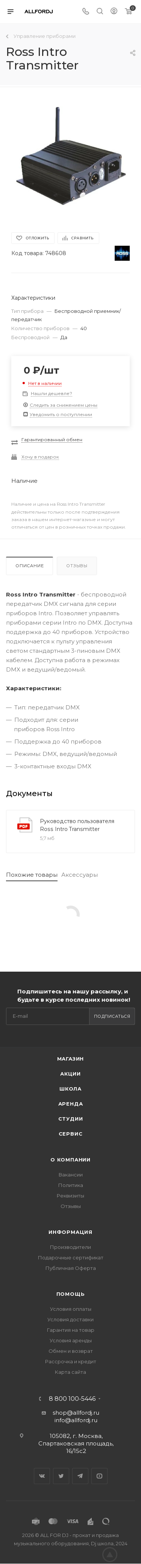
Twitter (61, 1476)
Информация (70, 1232)
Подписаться (112, 1016)
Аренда (70, 1104)
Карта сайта (70, 1372)
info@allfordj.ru (76, 1420)
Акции (70, 1074)
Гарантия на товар (70, 1330)
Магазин (70, 1059)
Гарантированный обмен (51, 439)
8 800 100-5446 (72, 1399)
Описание (29, 565)
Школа (70, 1089)
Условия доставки (70, 1319)
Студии (70, 1119)
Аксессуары (79, 874)
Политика (70, 1185)
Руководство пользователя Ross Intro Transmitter (77, 825)
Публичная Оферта (70, 1268)
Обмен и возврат (71, 1351)
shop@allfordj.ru (76, 1412)
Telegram (80, 1476)
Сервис (71, 1134)
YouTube (99, 1476)
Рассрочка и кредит (70, 1361)
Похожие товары (32, 874)
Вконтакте (42, 1476)
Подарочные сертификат (70, 1258)
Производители (70, 1247)
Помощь (70, 1294)
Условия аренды (71, 1340)
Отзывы (77, 565)
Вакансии (71, 1175)
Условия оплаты (70, 1309)
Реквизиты (70, 1196)
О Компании (70, 1160)
